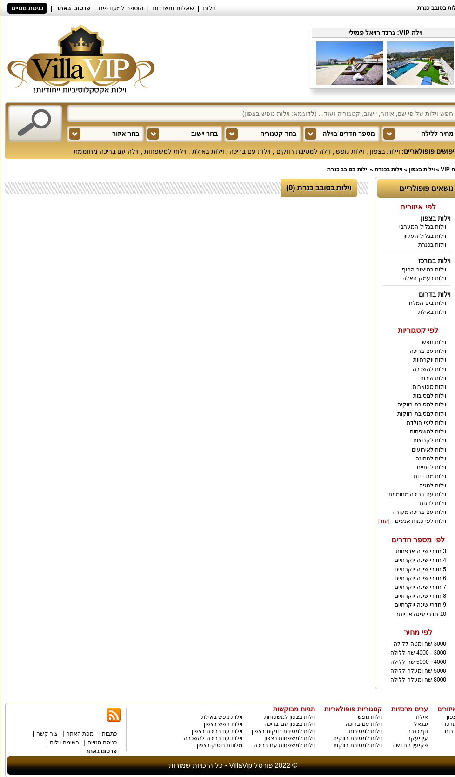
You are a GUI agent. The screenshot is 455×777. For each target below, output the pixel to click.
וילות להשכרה (429, 369)
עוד (384, 521)
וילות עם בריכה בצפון (217, 731)
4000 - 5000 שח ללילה (418, 662)
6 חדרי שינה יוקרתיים (420, 578)
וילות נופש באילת (222, 717)
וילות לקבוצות (429, 440)
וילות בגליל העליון (424, 236)
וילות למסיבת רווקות (421, 414)
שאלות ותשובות (173, 8)
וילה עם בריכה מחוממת (106, 151)
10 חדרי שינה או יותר (420, 614)
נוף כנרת (417, 731)
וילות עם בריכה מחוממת (417, 494)
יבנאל (421, 724)
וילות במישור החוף (424, 269)
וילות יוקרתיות (429, 360)
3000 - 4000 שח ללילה (418, 652)
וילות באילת (208, 151)
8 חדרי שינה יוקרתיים (420, 596)
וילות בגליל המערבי (422, 226)
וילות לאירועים (429, 449)
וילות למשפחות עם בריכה (284, 745)
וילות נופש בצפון (223, 724)
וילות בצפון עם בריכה (289, 724)
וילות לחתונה (430, 458)
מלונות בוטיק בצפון (220, 745)
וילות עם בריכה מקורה (419, 512)
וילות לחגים (432, 485)
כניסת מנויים (27, 8)
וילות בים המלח (427, 303)
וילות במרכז (434, 260)
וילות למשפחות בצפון (289, 738)
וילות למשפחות (165, 151)
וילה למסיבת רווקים (303, 151)
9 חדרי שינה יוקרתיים (420, 604)
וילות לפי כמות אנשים (420, 521)
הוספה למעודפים (121, 8)
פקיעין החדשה (410, 745)
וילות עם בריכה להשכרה (213, 738)
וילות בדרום (435, 294)
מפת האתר (80, 733)
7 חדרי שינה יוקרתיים (420, 587)
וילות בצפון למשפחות (289, 717)
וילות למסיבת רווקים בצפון (283, 731)
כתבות (109, 733)
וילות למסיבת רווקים (421, 404)
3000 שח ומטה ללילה (420, 644)
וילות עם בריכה (250, 151)
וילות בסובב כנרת (347, 169)
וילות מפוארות (429, 387)
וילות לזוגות (433, 503)
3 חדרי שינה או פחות (421, 551)
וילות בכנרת (388, 169)
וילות (209, 8)
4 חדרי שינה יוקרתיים (420, 560)
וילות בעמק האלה (424, 278)
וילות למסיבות (429, 395)
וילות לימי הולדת (426, 422)
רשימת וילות (64, 742)
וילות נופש (350, 151)
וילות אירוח (433, 378)
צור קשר (47, 733)
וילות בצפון (385, 151)
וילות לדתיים (431, 467)
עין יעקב (418, 738)
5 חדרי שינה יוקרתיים (420, 569)
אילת (422, 717)
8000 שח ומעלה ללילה (418, 679)
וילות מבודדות (430, 476)
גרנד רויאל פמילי (371, 32)
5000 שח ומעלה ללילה (418, 671)
